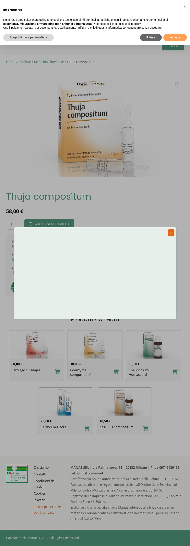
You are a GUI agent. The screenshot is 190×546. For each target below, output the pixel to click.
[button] (184, 6)
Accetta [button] (175, 37)
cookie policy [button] (132, 23)
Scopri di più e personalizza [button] (28, 37)
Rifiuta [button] (150, 37)
